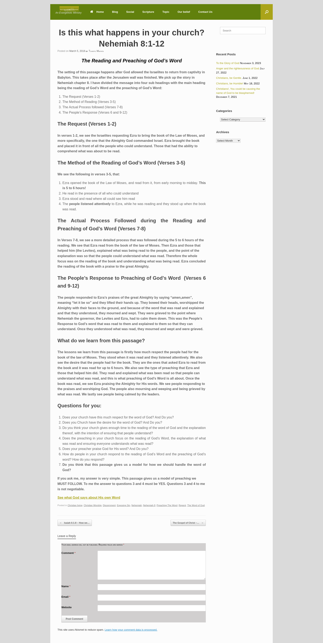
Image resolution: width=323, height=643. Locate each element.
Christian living (75, 505)
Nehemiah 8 (149, 505)
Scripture (148, 11)
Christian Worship (93, 505)
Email (65, 596)
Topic (165, 11)
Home (97, 11)
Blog (115, 11)
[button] (267, 12)
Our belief (184, 11)
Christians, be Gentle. (229, 77)
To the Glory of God (227, 63)
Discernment (109, 505)
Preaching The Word (167, 505)
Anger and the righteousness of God (237, 68)
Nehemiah (136, 505)
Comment (68, 552)
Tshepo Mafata (96, 51)
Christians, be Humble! (229, 83)
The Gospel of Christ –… (188, 523)
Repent (182, 505)
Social (130, 11)
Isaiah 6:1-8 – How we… (75, 523)
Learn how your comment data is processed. (131, 629)
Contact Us (205, 11)
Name (65, 586)
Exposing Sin (123, 505)
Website (66, 607)
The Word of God (196, 505)
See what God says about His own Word (88, 497)
